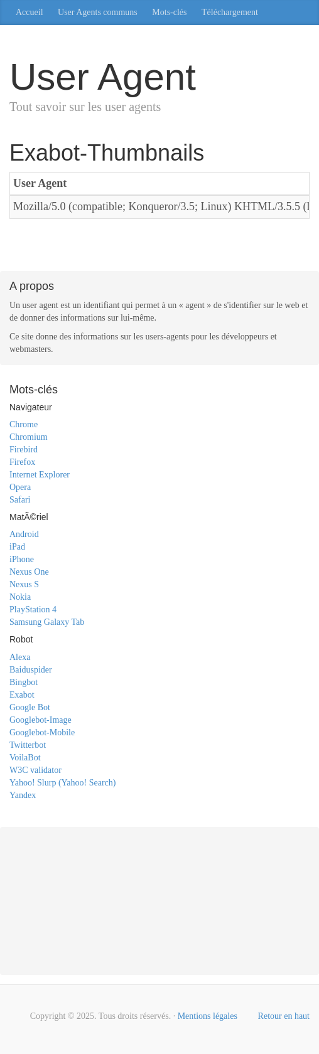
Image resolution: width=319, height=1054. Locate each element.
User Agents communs (98, 12)
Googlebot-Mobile (42, 732)
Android (24, 534)
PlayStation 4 (33, 609)
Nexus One (29, 572)
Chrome (23, 424)
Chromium (28, 437)
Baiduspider (30, 669)
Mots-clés (169, 12)
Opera (20, 487)
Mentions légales (207, 1016)
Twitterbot (27, 745)
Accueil (29, 12)
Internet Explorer (39, 474)
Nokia (20, 597)
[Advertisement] (159, 247)
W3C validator (35, 770)
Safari (19, 499)
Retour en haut (284, 1016)
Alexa (19, 657)
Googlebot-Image (40, 720)
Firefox (22, 462)
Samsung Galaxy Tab (46, 622)
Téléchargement (230, 12)
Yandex (22, 795)
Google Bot (29, 707)
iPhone (21, 559)
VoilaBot (25, 757)
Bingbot (23, 682)
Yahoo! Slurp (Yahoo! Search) (62, 782)
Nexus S (24, 584)
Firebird (23, 449)
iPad (17, 546)
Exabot (22, 695)
